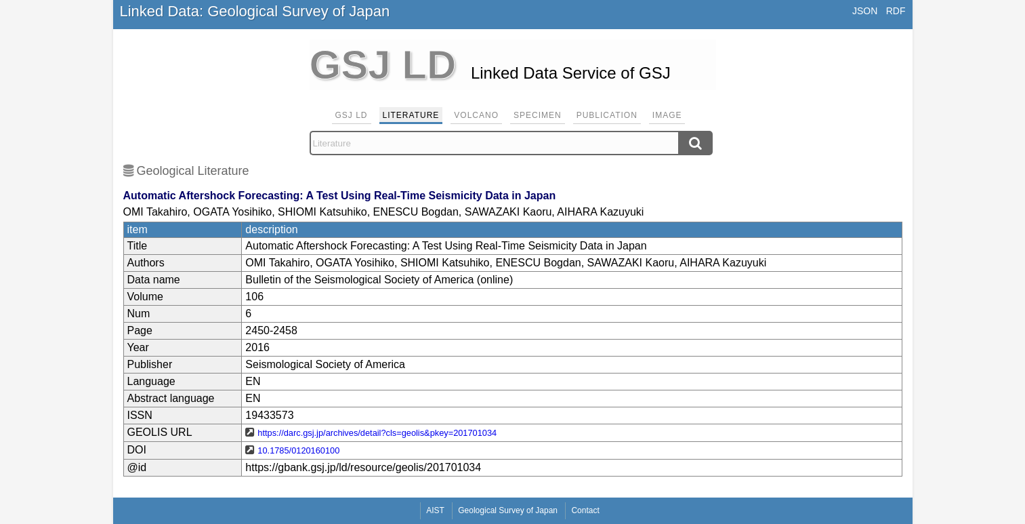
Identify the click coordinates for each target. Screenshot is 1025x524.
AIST (435, 510)
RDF (896, 10)
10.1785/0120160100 (298, 450)
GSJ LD (351, 115)
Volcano (476, 115)
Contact (585, 510)
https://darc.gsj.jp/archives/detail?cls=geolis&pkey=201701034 (377, 433)
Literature (411, 115)
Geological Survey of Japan (508, 510)
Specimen (538, 115)
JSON (864, 10)
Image (667, 115)
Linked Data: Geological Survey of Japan (255, 11)
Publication (607, 115)
